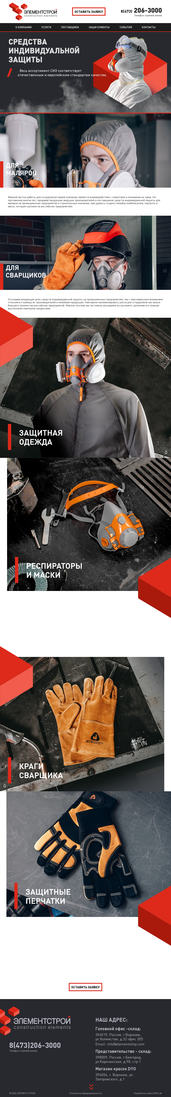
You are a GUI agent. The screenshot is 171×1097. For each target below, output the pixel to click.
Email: (120, 1044)
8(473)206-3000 (35, 1045)
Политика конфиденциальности (85, 1093)
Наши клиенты (99, 27)
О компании (23, 27)
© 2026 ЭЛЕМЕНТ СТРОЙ (22, 1093)
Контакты (149, 27)
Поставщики (70, 27)
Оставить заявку (89, 12)
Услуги (46, 27)
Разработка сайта (148, 1093)
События (126, 27)
